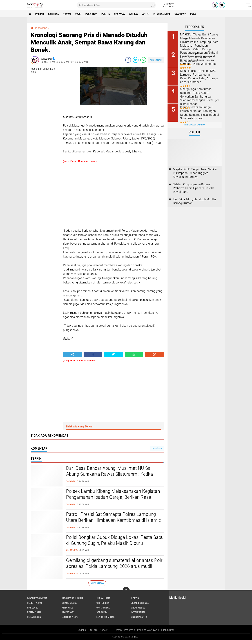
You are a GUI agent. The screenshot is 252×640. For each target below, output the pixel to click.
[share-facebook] (128, 60)
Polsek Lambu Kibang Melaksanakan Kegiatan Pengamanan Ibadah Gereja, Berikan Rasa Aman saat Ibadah (113, 497)
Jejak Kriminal (140, 602)
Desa (193, 13)
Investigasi (68, 612)
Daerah (39, 13)
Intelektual (138, 612)
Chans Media (69, 602)
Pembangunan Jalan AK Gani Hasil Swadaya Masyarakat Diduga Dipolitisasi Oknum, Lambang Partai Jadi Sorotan (199, 58)
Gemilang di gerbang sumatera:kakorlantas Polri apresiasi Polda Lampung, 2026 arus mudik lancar (115, 566)
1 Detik (135, 598)
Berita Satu (34, 612)
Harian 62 (32, 607)
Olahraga (180, 13)
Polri (78, 13)
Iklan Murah (168, 629)
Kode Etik (105, 629)
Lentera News (70, 617)
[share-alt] (72, 354)
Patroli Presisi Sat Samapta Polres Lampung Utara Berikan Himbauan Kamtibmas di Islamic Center (113, 520)
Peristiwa (91, 13)
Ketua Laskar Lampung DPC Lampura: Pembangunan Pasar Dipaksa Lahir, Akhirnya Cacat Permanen (199, 76)
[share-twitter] (136, 60)
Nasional (119, 13)
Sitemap (117, 629)
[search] (116, 5)
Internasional (161, 13)
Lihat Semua (97, 583)
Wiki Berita (102, 602)
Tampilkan (157, 448)
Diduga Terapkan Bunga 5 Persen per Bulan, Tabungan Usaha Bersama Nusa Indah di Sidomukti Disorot (199, 112)
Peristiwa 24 (34, 602)
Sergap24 (101, 612)
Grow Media (138, 607)
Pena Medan (34, 617)
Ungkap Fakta (139, 617)
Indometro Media (37, 598)
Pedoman (129, 629)
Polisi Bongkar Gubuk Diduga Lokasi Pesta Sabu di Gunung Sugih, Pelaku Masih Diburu (115, 540)
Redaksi (81, 629)
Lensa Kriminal (105, 617)
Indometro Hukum (72, 598)
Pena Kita (67, 607)
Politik (105, 13)
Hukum (67, 13)
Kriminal (53, 13)
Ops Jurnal (103, 607)
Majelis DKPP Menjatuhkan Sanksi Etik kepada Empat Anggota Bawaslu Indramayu (195, 173)
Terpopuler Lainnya (194, 125)
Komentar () (156, 59)
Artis (145, 13)
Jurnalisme (103, 598)
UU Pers (93, 629)
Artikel (133, 13)
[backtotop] (126, 590)
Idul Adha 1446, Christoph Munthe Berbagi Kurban (194, 201)
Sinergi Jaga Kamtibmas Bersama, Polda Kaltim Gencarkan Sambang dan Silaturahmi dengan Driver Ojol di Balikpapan (199, 96)
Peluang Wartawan (148, 629)
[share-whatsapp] (143, 60)
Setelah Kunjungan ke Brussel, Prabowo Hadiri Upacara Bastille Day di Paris (193, 188)
